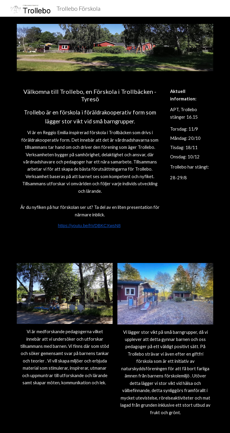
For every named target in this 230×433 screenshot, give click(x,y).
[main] (90, 158)
